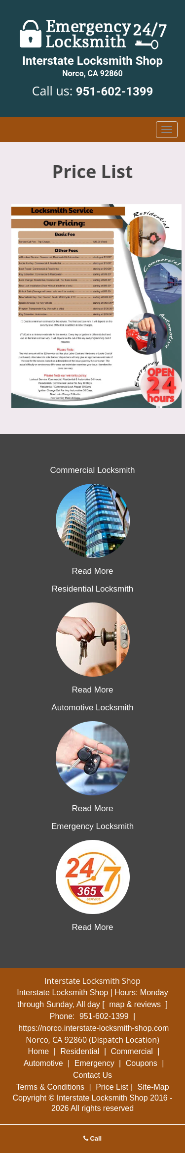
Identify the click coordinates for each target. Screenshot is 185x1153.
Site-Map (153, 1087)
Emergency (94, 1063)
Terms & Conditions (50, 1087)
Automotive (43, 1063)
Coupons (141, 1063)
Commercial (131, 1051)
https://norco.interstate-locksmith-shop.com (93, 1028)
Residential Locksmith (92, 589)
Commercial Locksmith (92, 470)
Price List (112, 1087)
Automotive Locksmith (92, 707)
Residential (79, 1051)
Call (92, 1138)
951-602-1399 (114, 91)
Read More (92, 571)
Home (38, 1051)
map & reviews (136, 1004)
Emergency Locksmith (92, 826)
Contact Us (92, 1075)
